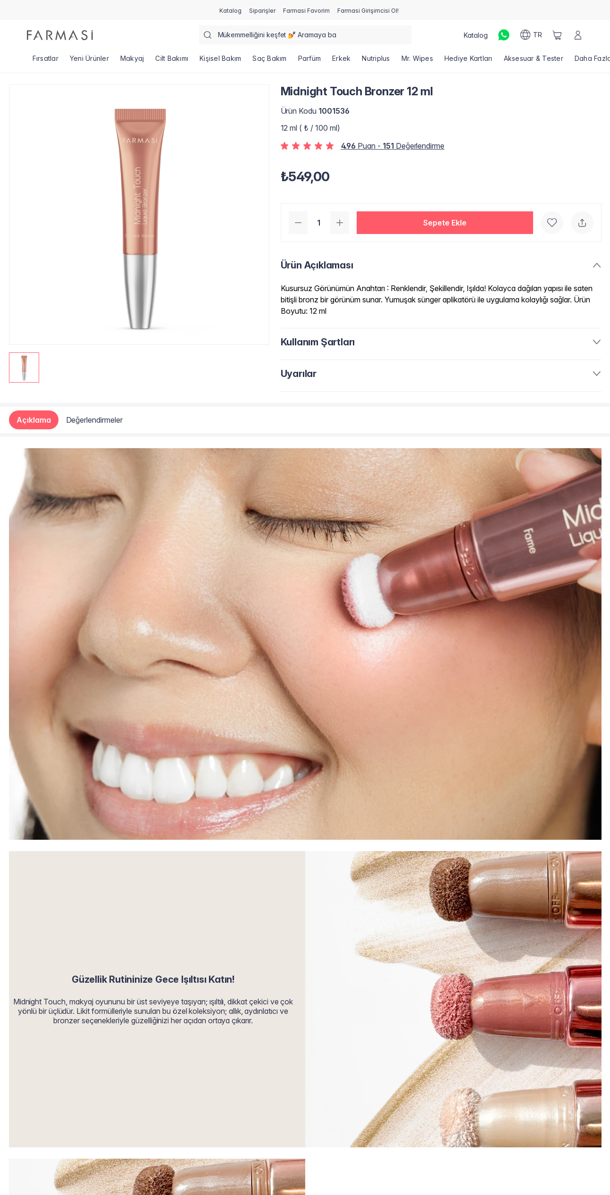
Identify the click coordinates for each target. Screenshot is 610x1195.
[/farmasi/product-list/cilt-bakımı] (172, 61)
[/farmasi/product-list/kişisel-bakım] (220, 61)
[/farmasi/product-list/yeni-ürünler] (89, 61)
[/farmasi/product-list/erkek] (341, 61)
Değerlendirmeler (94, 420)
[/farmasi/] (60, 35)
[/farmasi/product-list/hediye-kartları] (468, 61)
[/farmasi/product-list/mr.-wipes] (417, 61)
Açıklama (34, 420)
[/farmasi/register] (262, 10)
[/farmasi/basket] (557, 35)
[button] (445, 222)
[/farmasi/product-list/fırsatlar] (45, 61)
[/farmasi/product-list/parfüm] (309, 61)
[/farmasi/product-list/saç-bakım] (269, 61)
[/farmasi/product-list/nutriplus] (375, 61)
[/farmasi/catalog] (230, 10)
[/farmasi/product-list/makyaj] (132, 61)
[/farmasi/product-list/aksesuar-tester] (533, 61)
